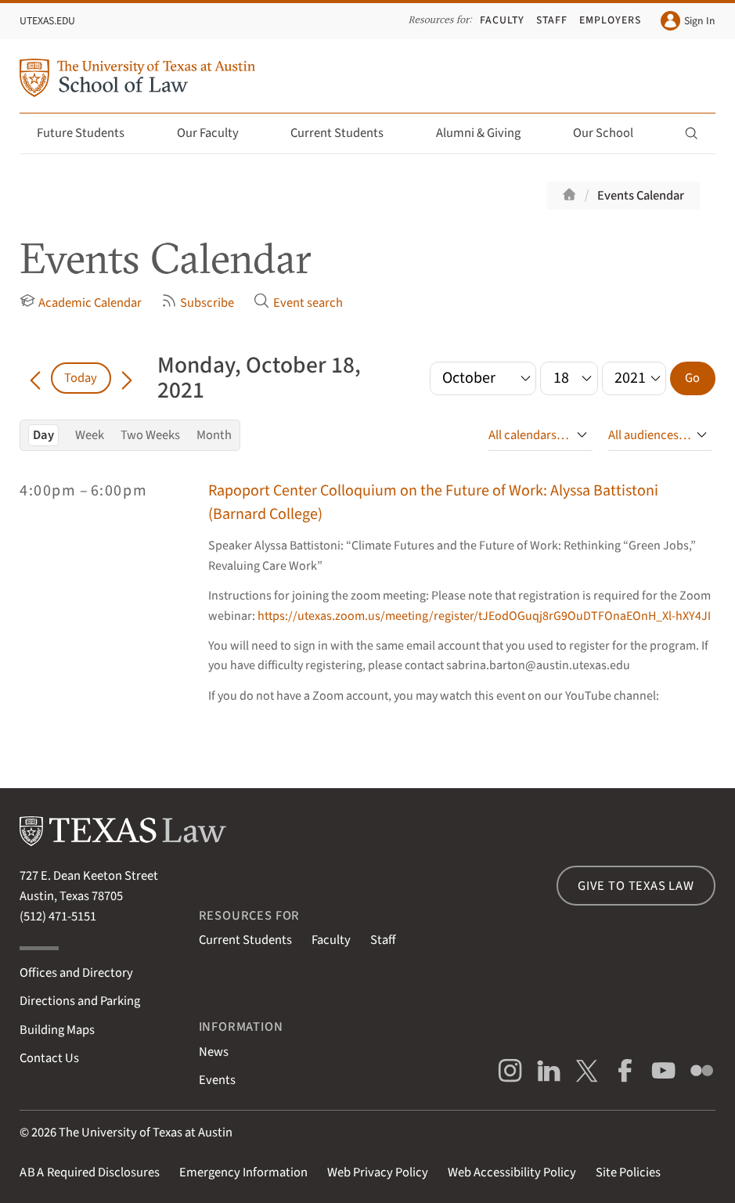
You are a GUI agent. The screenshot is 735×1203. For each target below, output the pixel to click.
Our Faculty (217, 133)
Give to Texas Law (636, 886)
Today (80, 378)
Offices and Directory (76, 972)
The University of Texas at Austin (145, 1132)
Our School (612, 133)
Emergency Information (243, 1172)
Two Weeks (150, 435)
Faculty (502, 20)
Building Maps (57, 1030)
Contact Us (49, 1058)
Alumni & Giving (487, 133)
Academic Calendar (81, 302)
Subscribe (197, 302)
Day (43, 435)
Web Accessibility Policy (512, 1172)
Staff (551, 20)
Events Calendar (640, 195)
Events (217, 1080)
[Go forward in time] (126, 378)
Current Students (346, 133)
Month (214, 435)
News (214, 1052)
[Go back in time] (35, 378)
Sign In (688, 21)
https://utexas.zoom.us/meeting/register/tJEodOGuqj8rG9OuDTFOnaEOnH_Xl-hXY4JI (484, 616)
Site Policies (628, 1172)
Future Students (89, 133)
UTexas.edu (47, 21)
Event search (298, 302)
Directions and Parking (80, 1001)
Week (89, 435)
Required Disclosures (90, 1172)
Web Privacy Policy (377, 1172)
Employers (610, 20)
